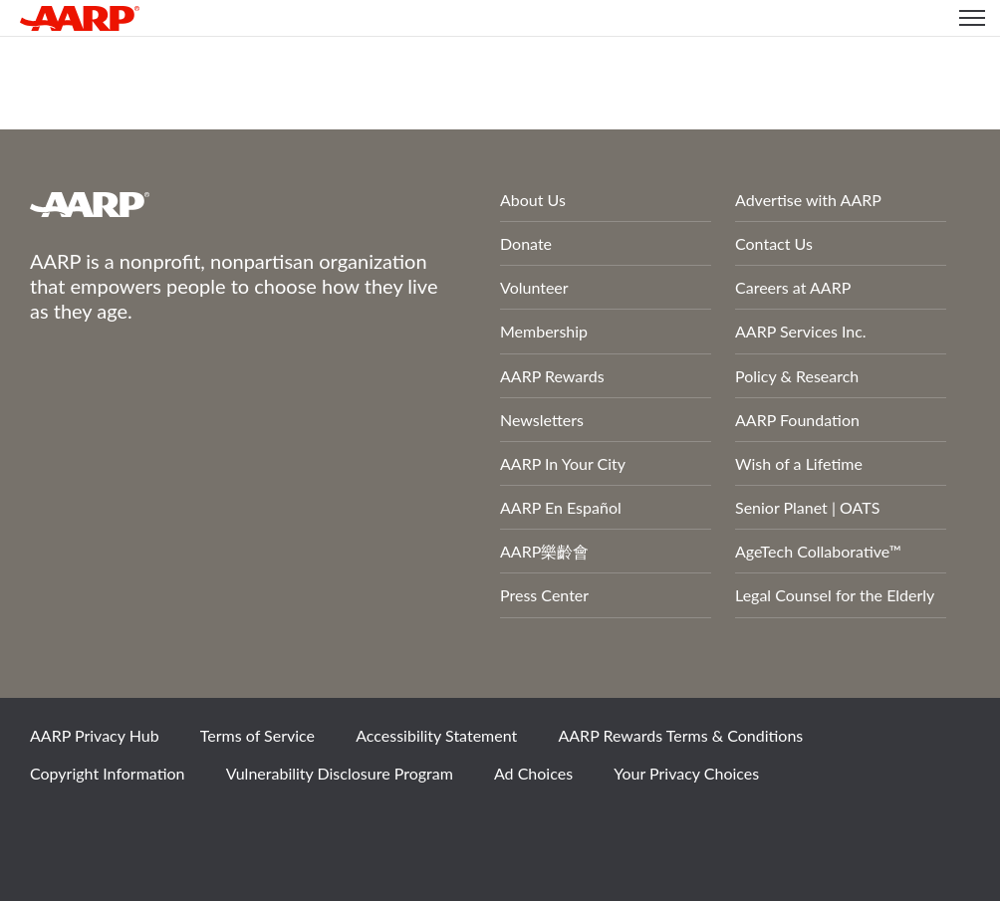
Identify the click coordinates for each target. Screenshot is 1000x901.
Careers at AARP (793, 287)
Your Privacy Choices (686, 773)
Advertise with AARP (808, 199)
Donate (526, 243)
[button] (972, 18)
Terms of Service (257, 735)
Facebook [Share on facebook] (55, 826)
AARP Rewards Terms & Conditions (680, 735)
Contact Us (774, 243)
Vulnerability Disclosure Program (339, 773)
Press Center (544, 594)
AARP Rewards (552, 375)
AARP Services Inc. (801, 331)
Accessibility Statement (436, 735)
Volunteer (534, 287)
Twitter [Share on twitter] (122, 826)
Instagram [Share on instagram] (190, 826)
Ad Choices (533, 773)
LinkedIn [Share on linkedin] (258, 826)
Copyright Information (107, 773)
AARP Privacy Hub (94, 735)
